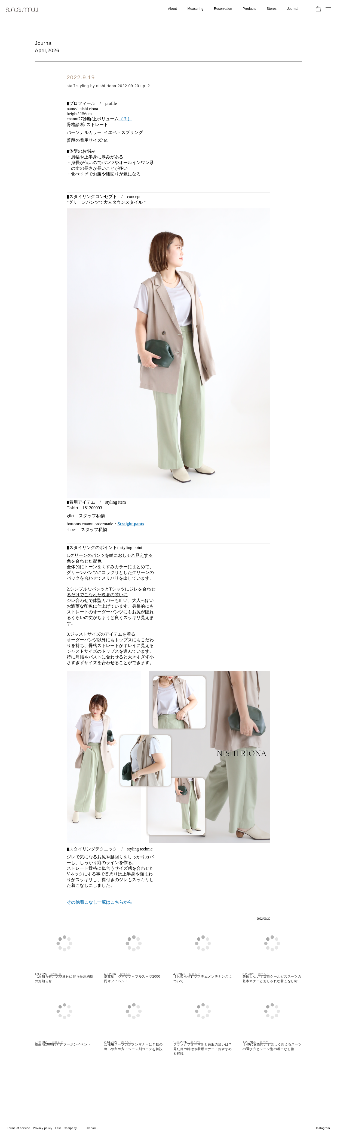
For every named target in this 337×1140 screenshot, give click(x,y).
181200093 (92, 511)
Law (58, 1128)
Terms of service (18, 1128)
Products (249, 9)
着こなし (263, 993)
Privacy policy (43, 1128)
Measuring (195, 9)
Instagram (323, 1128)
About (172, 9)
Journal (292, 9)
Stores (272, 9)
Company (70, 1128)
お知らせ (56, 993)
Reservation (223, 9)
